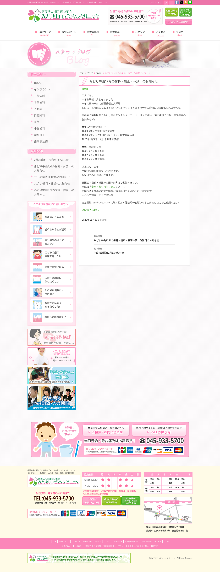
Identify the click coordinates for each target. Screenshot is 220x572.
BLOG (85, 89)
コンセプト (76, 541)
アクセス (107, 541)
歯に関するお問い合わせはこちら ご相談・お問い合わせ (107, 430)
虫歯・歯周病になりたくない (52, 279)
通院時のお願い (90, 210)
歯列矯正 (39, 135)
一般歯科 (39, 95)
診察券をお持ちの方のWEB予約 (185, 12)
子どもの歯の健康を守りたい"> (52, 254)
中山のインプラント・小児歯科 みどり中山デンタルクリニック (54, 481)
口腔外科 (39, 115)
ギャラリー (118, 541)
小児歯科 (39, 128)
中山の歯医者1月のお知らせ (134, 250)
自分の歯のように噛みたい (52, 242)
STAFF (104, 220)
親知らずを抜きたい (52, 317)
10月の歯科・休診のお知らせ (52, 183)
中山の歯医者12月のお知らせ (52, 176)
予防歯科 (39, 102)
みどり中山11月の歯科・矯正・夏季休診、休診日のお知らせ (134, 238)
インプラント (42, 89)
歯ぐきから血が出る (52, 229)
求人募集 (157, 541)
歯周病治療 (41, 141)
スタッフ (97, 541)
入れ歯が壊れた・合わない (52, 292)
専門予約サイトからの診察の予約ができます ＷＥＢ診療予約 (159, 430)
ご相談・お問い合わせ (92, 501)
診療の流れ (87, 541)
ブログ (166, 541)
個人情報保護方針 (132, 541)
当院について (64, 541)
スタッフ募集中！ (178, 22)
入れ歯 (38, 108)
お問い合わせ (146, 541)
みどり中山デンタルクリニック (64, 15)
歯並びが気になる (52, 267)
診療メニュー (67, 546)
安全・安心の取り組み (103, 186)
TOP (54, 541)
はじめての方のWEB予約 (171, 12)
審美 (37, 121)
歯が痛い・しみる (52, 217)
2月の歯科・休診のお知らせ (51, 159)
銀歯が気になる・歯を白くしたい (52, 304)
